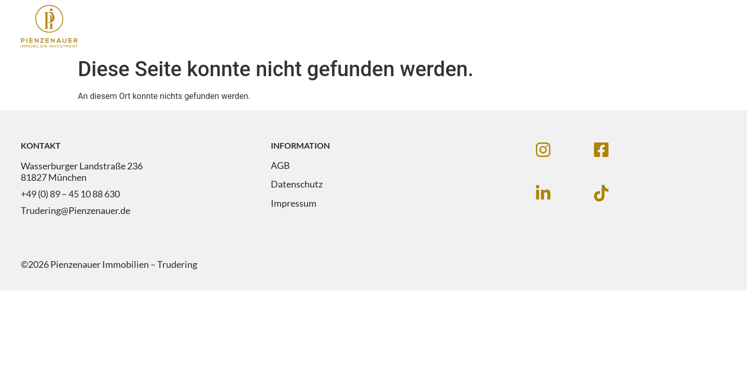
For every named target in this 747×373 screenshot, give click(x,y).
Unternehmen (670, 27)
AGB (280, 165)
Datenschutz (297, 185)
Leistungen (586, 27)
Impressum (293, 204)
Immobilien (507, 27)
